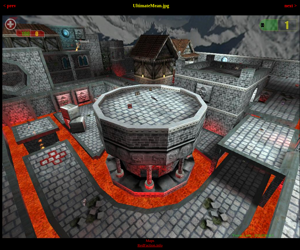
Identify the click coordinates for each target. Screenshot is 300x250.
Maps (150, 240)
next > (291, 5)
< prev (9, 5)
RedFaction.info (150, 245)
